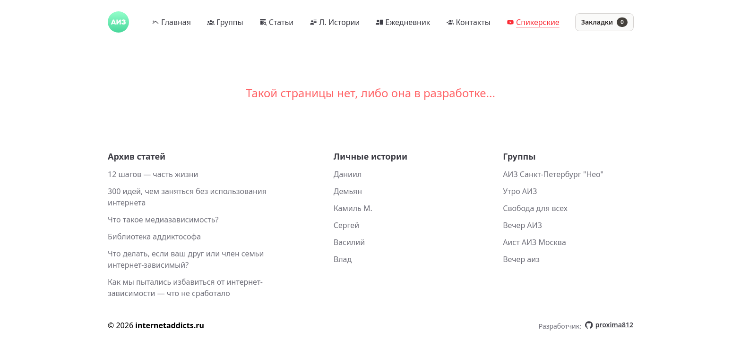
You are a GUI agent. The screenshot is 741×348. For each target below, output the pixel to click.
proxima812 (609, 324)
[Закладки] (604, 22)
